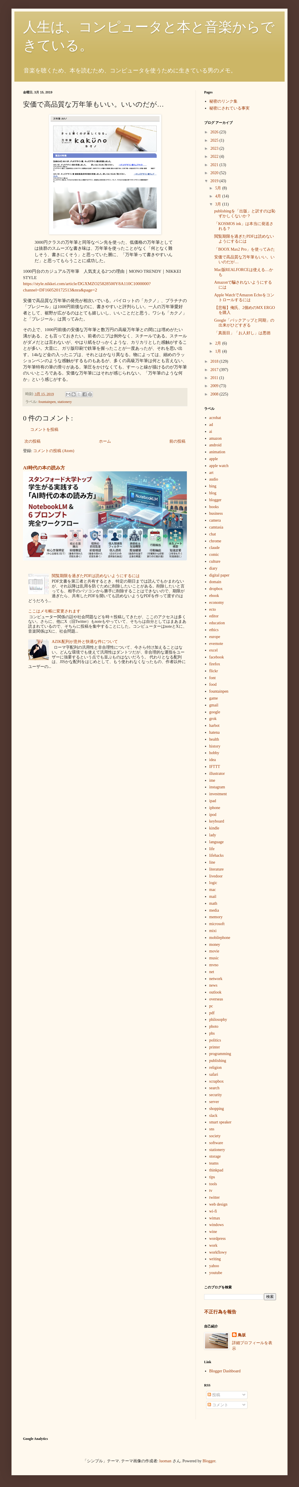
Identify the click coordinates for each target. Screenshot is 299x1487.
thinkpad (216, 1170)
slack (213, 1115)
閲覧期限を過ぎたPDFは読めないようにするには (96, 576)
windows (216, 1225)
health (214, 739)
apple (213, 459)
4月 (218, 196)
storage (215, 1156)
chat (212, 534)
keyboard (216, 821)
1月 (218, 351)
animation (217, 452)
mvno (213, 965)
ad (211, 424)
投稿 (214, 1395)
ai (210, 431)
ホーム (105, 441)
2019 (215, 181)
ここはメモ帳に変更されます (54, 611)
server (214, 1102)
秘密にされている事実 (229, 108)
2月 (218, 343)
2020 (215, 173)
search (214, 1088)
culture (215, 561)
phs (212, 1033)
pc (211, 1006)
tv (210, 1190)
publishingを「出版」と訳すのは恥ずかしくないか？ (244, 213)
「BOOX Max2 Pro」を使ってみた (244, 249)
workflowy (218, 1252)
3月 (218, 204)
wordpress (217, 1238)
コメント (218, 1405)
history (215, 746)
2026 (215, 132)
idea (212, 760)
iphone (214, 808)
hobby (214, 753)
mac (212, 889)
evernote (216, 643)
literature (216, 869)
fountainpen (47, 402)
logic (213, 883)
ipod (212, 814)
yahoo (214, 1266)
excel (213, 650)
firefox (214, 664)
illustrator (217, 773)
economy (216, 602)
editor (214, 616)
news (213, 985)
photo (213, 1026)
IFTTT (214, 766)
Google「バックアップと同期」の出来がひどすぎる (244, 322)
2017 (215, 370)
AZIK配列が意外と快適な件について (85, 641)
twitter (214, 1197)
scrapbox (216, 1081)
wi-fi (213, 1211)
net (211, 972)
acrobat (215, 418)
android (215, 445)
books (214, 507)
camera (215, 520)
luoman (165, 1461)
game (213, 698)
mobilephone (219, 937)
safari (213, 1074)
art (211, 472)
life (212, 849)
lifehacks (216, 855)
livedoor (216, 876)
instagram (217, 787)
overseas (216, 999)
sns (211, 1129)
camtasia (216, 527)
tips (212, 1177)
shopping (216, 1108)
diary (213, 568)
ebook (214, 595)
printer (214, 1047)
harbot (214, 725)
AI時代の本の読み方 (44, 467)
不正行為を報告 (220, 1312)
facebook (216, 657)
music (214, 958)
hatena (214, 732)
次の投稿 (32, 441)
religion (215, 1067)
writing (215, 1259)
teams (214, 1163)
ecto (212, 609)
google (214, 712)
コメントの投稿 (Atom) (53, 451)
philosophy (218, 1019)
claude (214, 547)
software (216, 1143)
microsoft (217, 924)
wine (213, 1231)
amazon (215, 438)
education (217, 623)
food (213, 684)
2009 (215, 386)
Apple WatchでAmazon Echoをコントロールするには (244, 297)
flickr (213, 671)
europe (214, 637)
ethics (214, 630)
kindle (214, 828)
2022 (215, 156)
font (212, 678)
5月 (218, 188)
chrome (215, 541)
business (216, 513)
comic (214, 554)
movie (214, 951)
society (215, 1136)
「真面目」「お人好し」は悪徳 (242, 333)
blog (212, 493)
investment (218, 794)
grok (213, 718)
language (216, 842)
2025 (215, 140)
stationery (64, 402)
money (214, 944)
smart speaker (220, 1122)
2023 (215, 148)
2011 (214, 378)
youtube (215, 1273)
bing (212, 486)
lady (212, 835)
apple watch (219, 466)
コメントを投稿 (44, 429)
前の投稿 (177, 441)
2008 (215, 394)
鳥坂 (242, 1335)
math (213, 903)
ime (212, 780)
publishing (217, 1060)
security (215, 1095)
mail (212, 896)
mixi (213, 931)
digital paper (219, 575)
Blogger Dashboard (225, 1371)
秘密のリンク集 (223, 101)
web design (218, 1204)
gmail (213, 705)
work (213, 1245)
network (216, 979)
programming (220, 1054)
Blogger (209, 1461)
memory (216, 917)
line (212, 862)
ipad (212, 801)
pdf (212, 1013)
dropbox (216, 589)
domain (215, 582)
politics (215, 1040)
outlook (215, 992)
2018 (215, 361)
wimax (214, 1218)
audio (213, 479)
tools (213, 1184)
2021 (215, 165)
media (214, 910)
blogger (215, 500)
